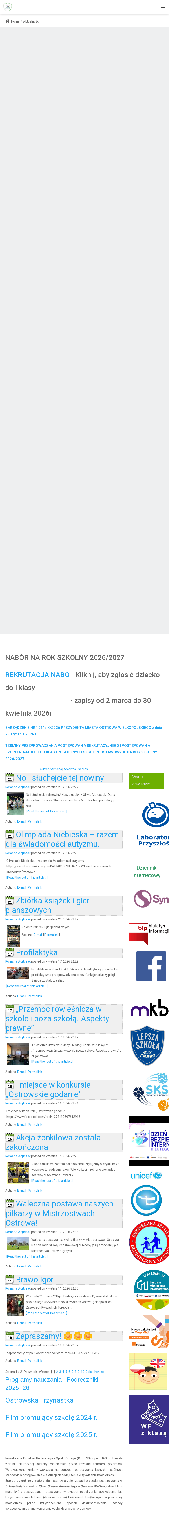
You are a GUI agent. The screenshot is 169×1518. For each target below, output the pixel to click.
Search (83, 769)
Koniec (99, 1372)
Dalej (89, 1372)
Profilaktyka (37, 952)
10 (82, 1372)
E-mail (21, 821)
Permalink (35, 821)
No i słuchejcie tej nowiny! (61, 778)
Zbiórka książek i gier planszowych (47, 905)
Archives (70, 769)
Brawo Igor (35, 1279)
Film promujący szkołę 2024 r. (51, 1417)
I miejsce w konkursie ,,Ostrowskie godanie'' (48, 1089)
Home (12, 21)
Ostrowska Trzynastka (39, 1400)
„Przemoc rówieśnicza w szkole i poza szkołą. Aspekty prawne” (57, 1019)
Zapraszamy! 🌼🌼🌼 (54, 1336)
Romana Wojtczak (18, 787)
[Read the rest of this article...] (46, 811)
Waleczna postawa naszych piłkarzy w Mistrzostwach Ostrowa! (59, 1213)
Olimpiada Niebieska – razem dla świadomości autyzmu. (62, 839)
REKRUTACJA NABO (37, 675)
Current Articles (51, 769)
